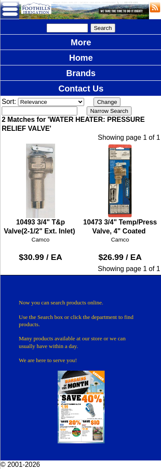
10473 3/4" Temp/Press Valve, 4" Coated (120, 189)
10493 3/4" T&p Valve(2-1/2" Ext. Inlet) (40, 189)
